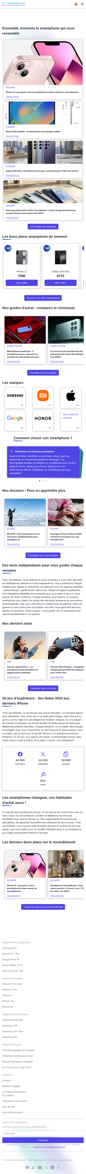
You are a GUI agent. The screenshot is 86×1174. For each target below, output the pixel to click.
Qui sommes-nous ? (13, 1112)
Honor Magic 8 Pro (12, 965)
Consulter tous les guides (43, 372)
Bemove (68, 1160)
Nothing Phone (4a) (12, 970)
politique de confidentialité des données (49, 1147)
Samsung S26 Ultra (12, 1019)
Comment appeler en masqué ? (19, 1050)
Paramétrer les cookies (14, 1101)
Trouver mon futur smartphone (43, 297)
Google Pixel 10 (10, 959)
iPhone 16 (7, 1006)
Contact (6, 1080)
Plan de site (8, 1106)
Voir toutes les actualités (43, 226)
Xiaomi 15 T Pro (10, 953)
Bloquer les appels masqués (17, 1061)
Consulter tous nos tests (43, 688)
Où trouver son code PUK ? (17, 1067)
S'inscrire (43, 1140)
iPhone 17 (7, 995)
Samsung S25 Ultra (12, 1031)
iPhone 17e (8, 1001)
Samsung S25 (9, 1037)
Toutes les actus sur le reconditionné (43, 906)
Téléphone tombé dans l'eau (17, 1055)
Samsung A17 (9, 948)
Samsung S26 (9, 1025)
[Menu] (82, 4)
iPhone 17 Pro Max (12, 984)
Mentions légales (11, 1086)
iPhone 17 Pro (9, 989)
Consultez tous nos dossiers (43, 555)
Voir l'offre (21, 282)
